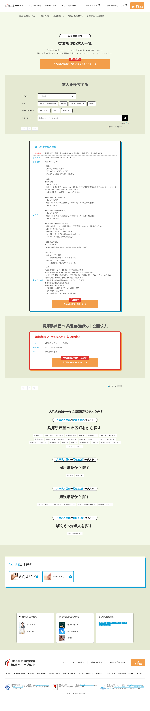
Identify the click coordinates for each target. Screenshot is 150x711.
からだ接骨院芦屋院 (45, 146)
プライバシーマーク (18, 686)
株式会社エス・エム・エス (42, 685)
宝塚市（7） (91, 439)
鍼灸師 (63, 103)
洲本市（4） (82, 435)
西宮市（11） (59, 435)
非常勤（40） (79, 475)
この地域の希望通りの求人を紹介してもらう (75, 64)
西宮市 (56, 110)
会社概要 (7, 674)
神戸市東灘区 (44, 110)
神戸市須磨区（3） (72, 439)
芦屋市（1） (70, 446)
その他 (91, 103)
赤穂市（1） (65, 442)
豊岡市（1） (79, 446)
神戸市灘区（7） (39, 439)
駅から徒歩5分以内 (104, 625)
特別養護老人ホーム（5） (105, 504)
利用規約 (31, 674)
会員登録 (138, 662)
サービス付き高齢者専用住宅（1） (87, 504)
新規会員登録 (137, 5)
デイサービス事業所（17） (45, 504)
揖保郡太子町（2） (51, 439)
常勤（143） (70, 475)
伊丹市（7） (112, 435)
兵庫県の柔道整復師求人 (75, 16)
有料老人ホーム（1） (70, 504)
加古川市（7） (34, 442)
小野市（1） (74, 442)
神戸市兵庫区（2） (106, 442)
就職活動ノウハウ (72, 625)
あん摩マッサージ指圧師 (47, 103)
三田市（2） (82, 439)
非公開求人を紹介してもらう (75, 362)
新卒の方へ (99, 674)
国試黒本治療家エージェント (28, 16)
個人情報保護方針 (19, 674)
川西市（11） (43, 442)
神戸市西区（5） (110, 439)
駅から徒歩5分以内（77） (75, 533)
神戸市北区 (67, 110)
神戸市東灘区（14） (71, 435)
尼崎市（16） (103, 435)
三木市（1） (95, 442)
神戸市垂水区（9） (92, 435)
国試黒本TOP (93, 5)
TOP (62, 662)
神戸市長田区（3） (85, 442)
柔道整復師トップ (58, 16)
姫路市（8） (61, 439)
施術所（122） (58, 504)
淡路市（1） (116, 442)
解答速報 (69, 638)
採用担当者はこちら (117, 5)
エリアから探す (35, 6)
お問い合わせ (41, 674)
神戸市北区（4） (38, 435)
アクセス (139, 674)
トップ (22, 6)
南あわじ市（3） (49, 435)
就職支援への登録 (54, 674)
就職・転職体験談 (72, 631)
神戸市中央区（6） (54, 442)
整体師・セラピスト (77, 103)
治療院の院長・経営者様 (126, 674)
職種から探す (50, 6)
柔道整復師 (102, 622)
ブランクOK (31, 625)
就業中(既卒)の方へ (69, 674)
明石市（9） (100, 439)
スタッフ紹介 (110, 674)
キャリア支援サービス (69, 6)
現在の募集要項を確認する (75, 304)
